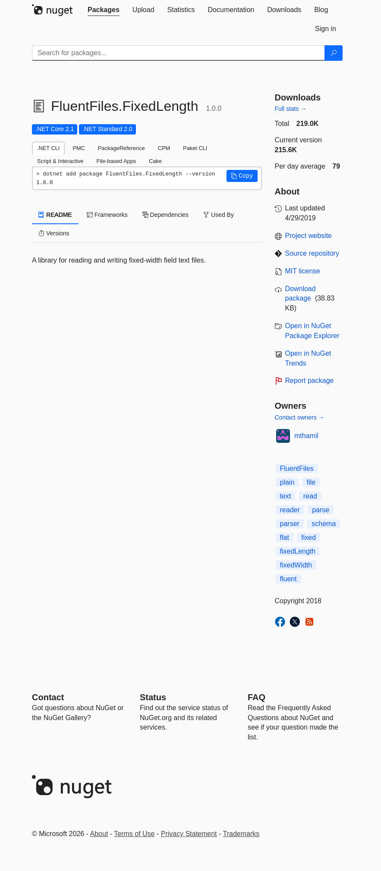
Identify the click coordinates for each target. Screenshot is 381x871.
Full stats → (291, 108)
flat (284, 537)
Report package (309, 380)
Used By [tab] (218, 214)
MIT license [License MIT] (303, 271)
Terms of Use (134, 833)
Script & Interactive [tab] (60, 161)
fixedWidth (296, 565)
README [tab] (55, 214)
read (310, 496)
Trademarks (241, 833)
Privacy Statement (189, 833)
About (99, 833)
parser (289, 523)
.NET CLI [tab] (48, 148)
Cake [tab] (155, 161)
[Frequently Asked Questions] (256, 697)
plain (287, 482)
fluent (288, 579)
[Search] (333, 53)
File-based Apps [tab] (116, 161)
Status (153, 697)
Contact (48, 697)
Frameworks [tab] (107, 214)
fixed (308, 537)
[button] (242, 176)
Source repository (312, 253)
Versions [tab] (53, 233)
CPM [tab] (164, 148)
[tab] (103, 9)
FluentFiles (297, 468)
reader (290, 510)
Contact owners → (299, 417)
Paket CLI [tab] (195, 148)
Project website (308, 235)
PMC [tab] (78, 148)
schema (324, 523)
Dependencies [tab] (165, 214)
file (311, 482)
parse (320, 510)
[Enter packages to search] (178, 53)
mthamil (306, 435)
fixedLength (298, 551)
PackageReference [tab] (121, 148)
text (285, 496)
